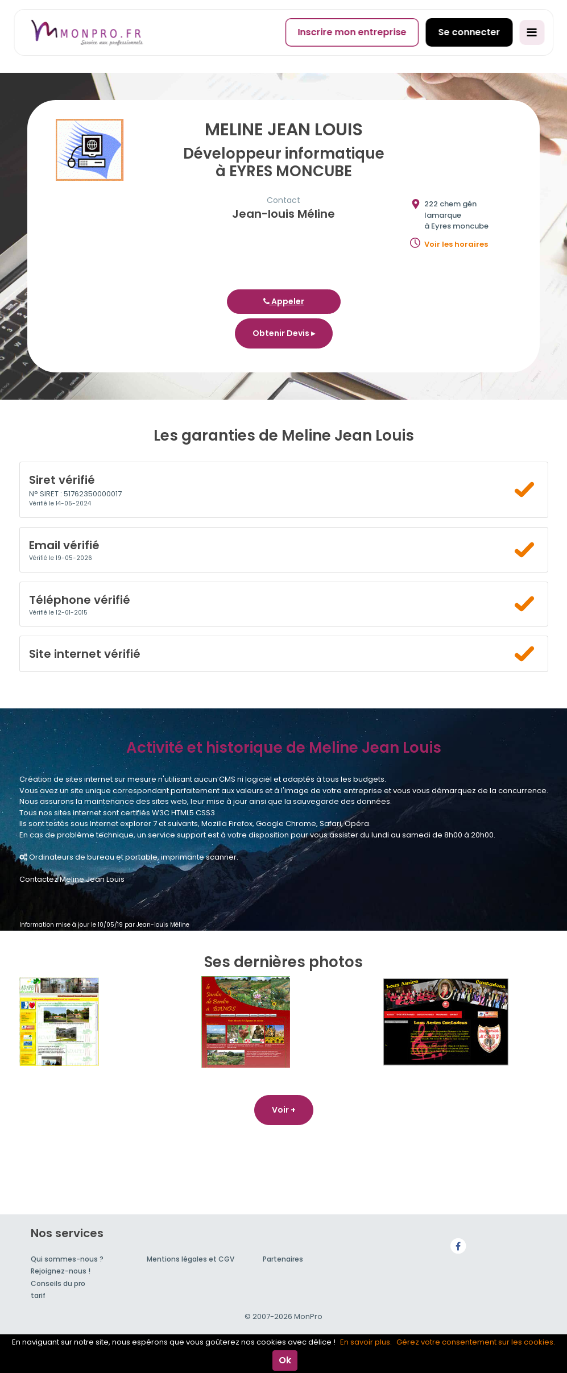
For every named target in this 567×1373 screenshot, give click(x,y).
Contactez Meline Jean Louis (72, 879)
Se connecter (469, 32)
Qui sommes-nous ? (67, 1259)
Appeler (283, 301)
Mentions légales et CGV (190, 1259)
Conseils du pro (58, 1283)
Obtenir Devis (284, 333)
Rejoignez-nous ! (60, 1271)
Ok (285, 1360)
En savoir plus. (366, 1342)
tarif (38, 1295)
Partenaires (283, 1259)
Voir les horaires (456, 244)
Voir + (284, 1109)
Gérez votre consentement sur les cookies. (475, 1342)
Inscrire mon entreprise (351, 32)
